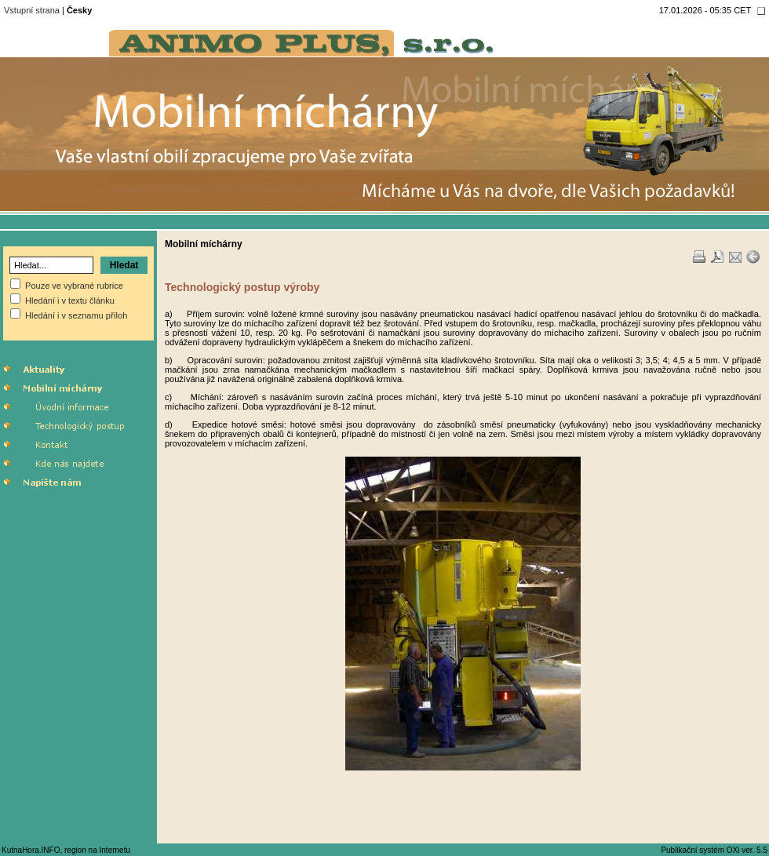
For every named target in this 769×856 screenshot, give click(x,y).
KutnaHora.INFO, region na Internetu (66, 850)
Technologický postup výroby (242, 287)
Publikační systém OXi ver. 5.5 (714, 850)
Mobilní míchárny (203, 244)
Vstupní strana (32, 10)
